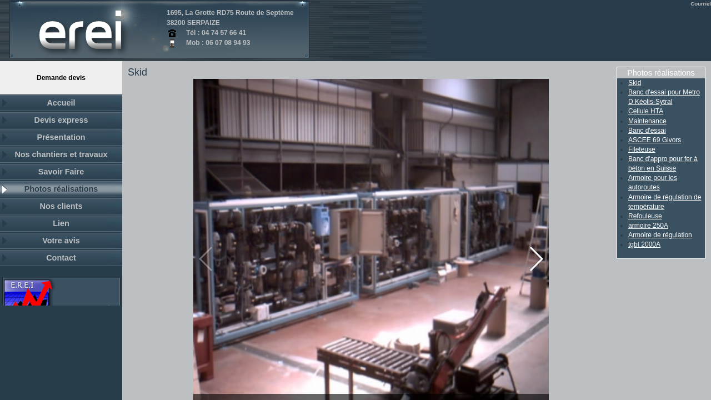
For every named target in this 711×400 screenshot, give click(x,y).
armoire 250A (648, 225)
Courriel (700, 4)
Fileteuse (641, 149)
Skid (634, 83)
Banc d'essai (647, 130)
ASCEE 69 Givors (654, 140)
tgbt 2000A (644, 244)
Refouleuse (645, 216)
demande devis (61, 78)
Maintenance (647, 121)
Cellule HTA (645, 111)
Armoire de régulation (660, 235)
